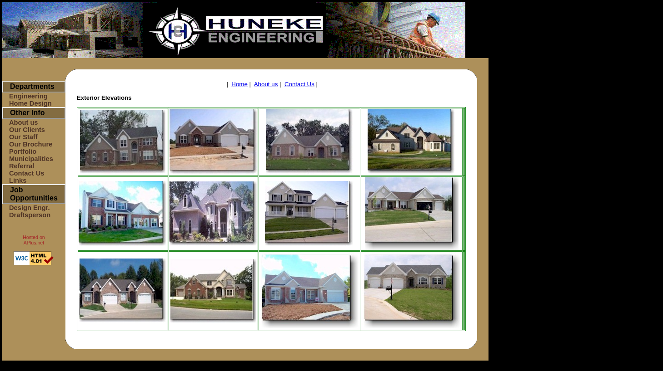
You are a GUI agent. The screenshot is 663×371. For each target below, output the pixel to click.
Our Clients (27, 129)
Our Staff (23, 137)
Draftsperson (29, 215)
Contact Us (26, 173)
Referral (21, 166)
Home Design (30, 103)
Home (239, 84)
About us (23, 122)
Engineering (28, 96)
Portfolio (22, 151)
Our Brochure (30, 144)
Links (17, 180)
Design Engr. (29, 207)
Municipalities (31, 158)
